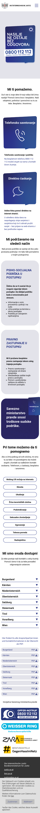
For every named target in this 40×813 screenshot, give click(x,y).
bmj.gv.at (8, 773)
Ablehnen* (28, 802)
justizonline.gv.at (11, 777)
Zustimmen (12, 802)
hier (12, 796)
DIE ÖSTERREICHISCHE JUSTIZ (16, 5)
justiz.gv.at (8, 769)
